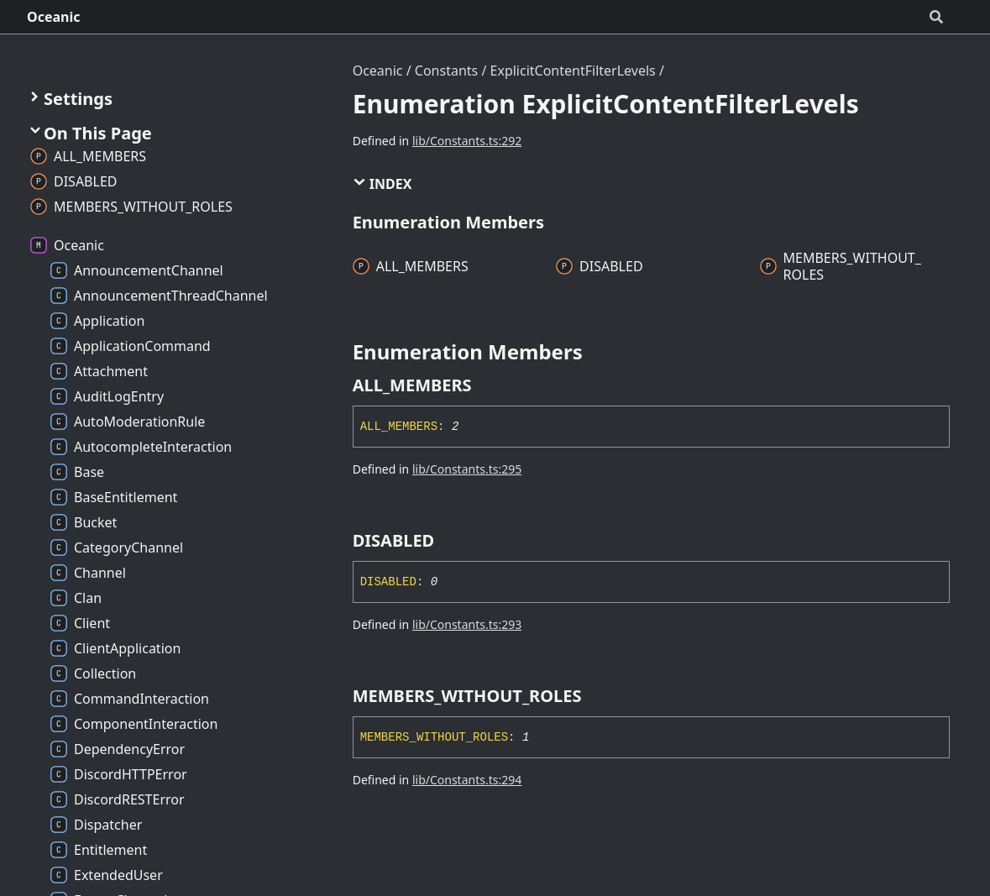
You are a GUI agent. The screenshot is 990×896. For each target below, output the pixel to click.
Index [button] (382, 184)
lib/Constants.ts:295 (466, 469)
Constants (446, 70)
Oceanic (54, 17)
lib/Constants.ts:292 (466, 141)
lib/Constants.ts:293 (466, 624)
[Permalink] (487, 385)
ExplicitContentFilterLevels (573, 70)
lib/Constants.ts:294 (466, 780)
